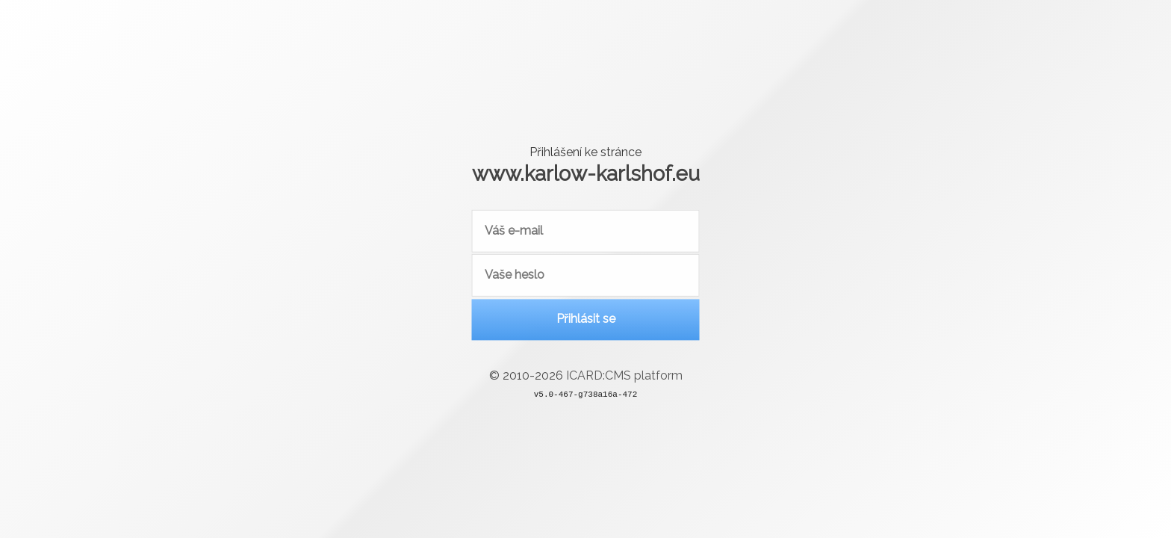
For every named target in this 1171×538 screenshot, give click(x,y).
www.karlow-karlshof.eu (586, 173)
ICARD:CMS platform (624, 379)
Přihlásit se (585, 322)
